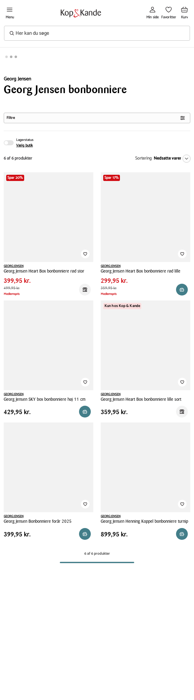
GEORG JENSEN (14, 266)
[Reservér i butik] (85, 290)
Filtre (96, 118)
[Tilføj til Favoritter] (85, 254)
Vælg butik (24, 145)
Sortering (143, 158)
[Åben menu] (9, 13)
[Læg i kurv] (182, 534)
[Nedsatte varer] (171, 158)
